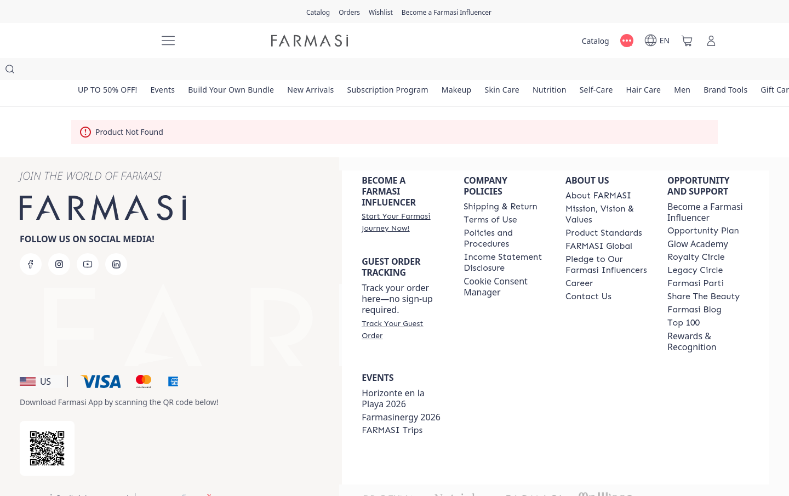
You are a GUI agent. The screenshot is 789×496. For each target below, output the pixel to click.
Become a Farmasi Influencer (705, 190)
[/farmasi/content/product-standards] (603, 211)
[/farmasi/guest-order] (403, 307)
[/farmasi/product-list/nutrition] (561, 71)
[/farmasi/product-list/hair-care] (659, 71)
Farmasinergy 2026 (401, 395)
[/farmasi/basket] (687, 40)
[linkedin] (116, 242)
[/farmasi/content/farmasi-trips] (392, 408)
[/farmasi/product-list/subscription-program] (395, 71)
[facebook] (31, 242)
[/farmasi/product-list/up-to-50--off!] (108, 71)
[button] (42, 359)
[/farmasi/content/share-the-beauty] (703, 274)
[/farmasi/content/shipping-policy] (501, 184)
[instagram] (59, 242)
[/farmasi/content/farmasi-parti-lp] (695, 261)
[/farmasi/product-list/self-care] (610, 71)
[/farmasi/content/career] (579, 261)
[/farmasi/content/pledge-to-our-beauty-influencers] (606, 243)
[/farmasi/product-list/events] (165, 71)
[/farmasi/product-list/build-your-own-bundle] (235, 71)
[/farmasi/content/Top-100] (683, 300)
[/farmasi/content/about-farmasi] (598, 173)
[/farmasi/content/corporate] (598, 224)
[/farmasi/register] (349, 11)
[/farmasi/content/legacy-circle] (695, 248)
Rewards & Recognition (692, 319)
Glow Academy (697, 221)
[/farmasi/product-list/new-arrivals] (316, 71)
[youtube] (88, 242)
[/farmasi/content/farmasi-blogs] (694, 287)
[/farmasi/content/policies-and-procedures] (505, 216)
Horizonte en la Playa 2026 (393, 376)
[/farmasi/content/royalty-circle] (696, 235)
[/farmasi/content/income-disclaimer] (505, 241)
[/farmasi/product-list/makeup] (465, 71)
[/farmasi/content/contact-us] (588, 274)
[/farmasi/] (109, 40)
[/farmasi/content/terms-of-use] (490, 197)
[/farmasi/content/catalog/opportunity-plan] (703, 208)
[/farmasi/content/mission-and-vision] (606, 192)
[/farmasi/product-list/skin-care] (512, 71)
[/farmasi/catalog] (318, 11)
